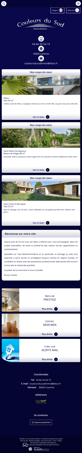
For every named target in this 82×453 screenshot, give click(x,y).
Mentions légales (34, 441)
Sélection (71, 10)
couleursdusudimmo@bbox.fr (41, 63)
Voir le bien (41, 117)
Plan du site (24, 441)
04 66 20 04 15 (41, 44)
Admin (59, 441)
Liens (54, 441)
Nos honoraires (46, 441)
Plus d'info (50, 309)
